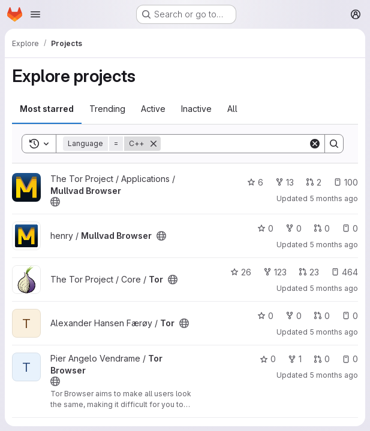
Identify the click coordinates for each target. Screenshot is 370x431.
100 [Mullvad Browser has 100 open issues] (345, 182)
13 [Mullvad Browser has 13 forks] (284, 182)
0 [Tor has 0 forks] (293, 316)
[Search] (235, 143)
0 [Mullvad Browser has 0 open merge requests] (322, 228)
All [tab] (232, 109)
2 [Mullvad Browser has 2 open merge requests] (313, 182)
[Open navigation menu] (35, 14)
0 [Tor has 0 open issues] (350, 316)
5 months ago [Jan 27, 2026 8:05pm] (333, 198)
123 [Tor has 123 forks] (275, 272)
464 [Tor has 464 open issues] (344, 272)
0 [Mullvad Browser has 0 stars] (265, 228)
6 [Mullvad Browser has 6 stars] (255, 182)
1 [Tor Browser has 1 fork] (295, 359)
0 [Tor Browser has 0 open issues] (350, 359)
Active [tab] (153, 109)
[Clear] (315, 143)
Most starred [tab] (47, 109)
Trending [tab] (107, 109)
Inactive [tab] (196, 109)
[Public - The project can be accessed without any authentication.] (55, 202)
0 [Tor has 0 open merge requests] (322, 316)
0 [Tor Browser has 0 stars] (268, 359)
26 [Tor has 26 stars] (240, 272)
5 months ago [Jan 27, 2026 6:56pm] (333, 375)
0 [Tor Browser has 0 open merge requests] (322, 359)
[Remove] (153, 143)
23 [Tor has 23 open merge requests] (309, 272)
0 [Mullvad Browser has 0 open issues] (350, 228)
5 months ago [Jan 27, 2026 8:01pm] (333, 288)
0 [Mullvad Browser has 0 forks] (293, 228)
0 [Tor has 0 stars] (265, 316)
